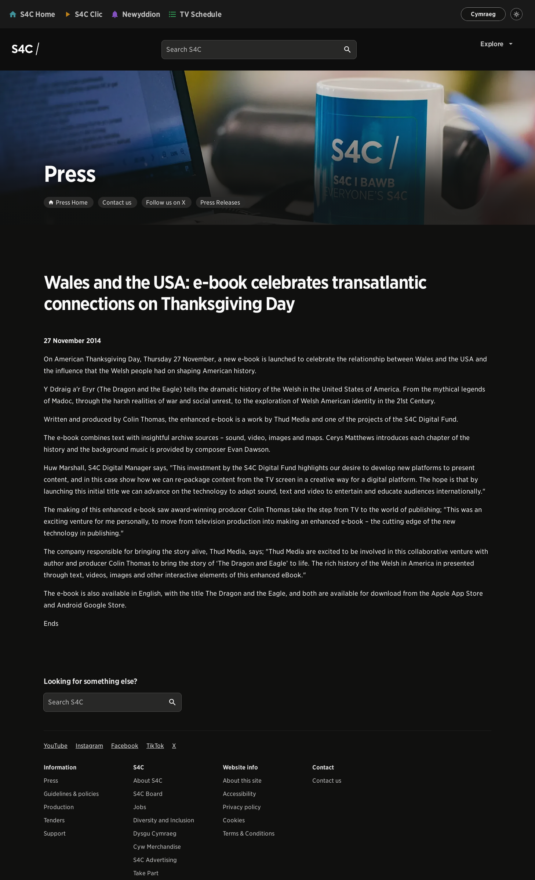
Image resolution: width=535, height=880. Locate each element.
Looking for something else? (90, 681)
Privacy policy (242, 807)
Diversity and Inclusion (163, 820)
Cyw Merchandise (157, 846)
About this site (242, 780)
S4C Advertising (155, 859)
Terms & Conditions (248, 833)
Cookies (234, 820)
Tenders (54, 820)
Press (51, 780)
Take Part (146, 873)
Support (55, 833)
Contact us (326, 780)
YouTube (56, 745)
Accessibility (239, 793)
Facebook (124, 745)
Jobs (139, 807)
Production (59, 807)
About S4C (148, 780)
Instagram (89, 745)
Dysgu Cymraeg (154, 833)
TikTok (155, 745)
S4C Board (148, 793)
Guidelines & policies (71, 793)
